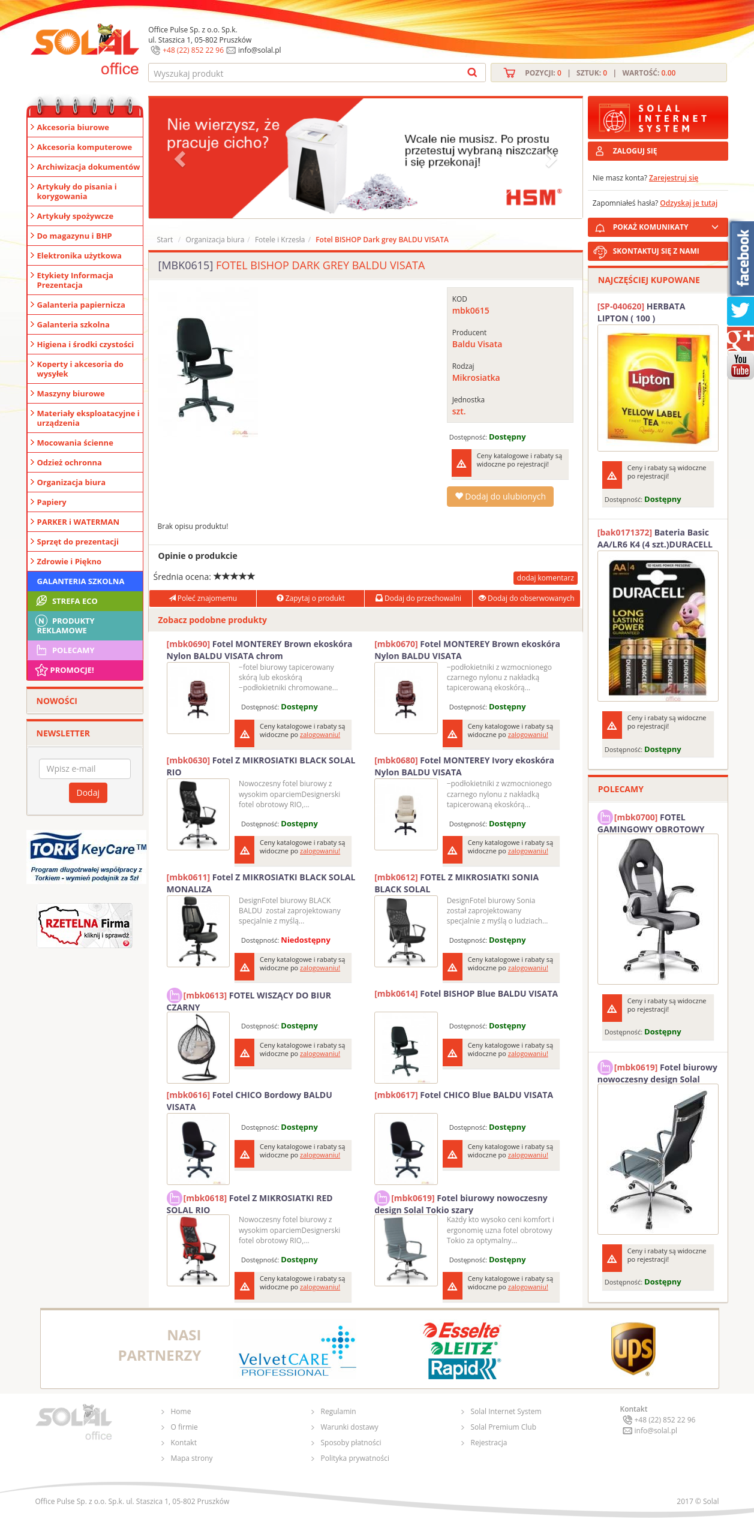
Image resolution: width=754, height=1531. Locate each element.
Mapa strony (192, 1458)
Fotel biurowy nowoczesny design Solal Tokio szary (461, 1202)
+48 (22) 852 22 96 (193, 50)
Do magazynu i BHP (74, 235)
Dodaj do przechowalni (418, 598)
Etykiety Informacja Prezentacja (75, 280)
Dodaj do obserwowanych (527, 598)
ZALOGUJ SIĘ (635, 151)
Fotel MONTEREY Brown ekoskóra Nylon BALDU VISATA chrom (260, 649)
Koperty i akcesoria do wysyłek (80, 369)
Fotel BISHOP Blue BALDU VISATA (466, 993)
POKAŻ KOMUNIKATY (668, 225)
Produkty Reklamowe (64, 624)
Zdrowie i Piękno (69, 561)
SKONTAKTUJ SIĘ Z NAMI (656, 251)
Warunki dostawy (349, 1427)
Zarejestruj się (673, 178)
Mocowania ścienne (75, 442)
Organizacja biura (71, 482)
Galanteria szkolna (73, 324)
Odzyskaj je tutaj (688, 203)
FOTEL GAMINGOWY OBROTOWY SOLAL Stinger (651, 822)
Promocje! (64, 670)
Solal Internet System (506, 1411)
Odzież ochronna (69, 462)
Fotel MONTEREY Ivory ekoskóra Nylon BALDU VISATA (464, 766)
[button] (181, 158)
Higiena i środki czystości (85, 344)
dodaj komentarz (545, 578)
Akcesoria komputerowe (85, 147)
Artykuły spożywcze (75, 215)
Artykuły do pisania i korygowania (77, 191)
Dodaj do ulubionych (500, 496)
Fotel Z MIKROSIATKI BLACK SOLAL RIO (261, 766)
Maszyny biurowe (71, 393)
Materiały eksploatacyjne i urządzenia (88, 418)
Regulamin (338, 1411)
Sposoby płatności (351, 1442)
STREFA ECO (66, 601)
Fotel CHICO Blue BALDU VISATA (463, 1094)
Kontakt (184, 1442)
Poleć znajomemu (203, 598)
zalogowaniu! (320, 734)
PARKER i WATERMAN (78, 521)
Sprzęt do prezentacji (78, 541)
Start (165, 239)
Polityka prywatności (355, 1458)
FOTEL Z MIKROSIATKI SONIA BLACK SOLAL (456, 883)
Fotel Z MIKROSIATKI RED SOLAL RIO (250, 1202)
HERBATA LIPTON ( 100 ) (641, 312)
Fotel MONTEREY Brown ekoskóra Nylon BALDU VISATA (467, 649)
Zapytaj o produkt (311, 598)
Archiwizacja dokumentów (88, 166)
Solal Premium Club (504, 1427)
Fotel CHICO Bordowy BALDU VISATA (249, 1100)
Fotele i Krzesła (280, 239)
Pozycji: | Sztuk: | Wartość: (600, 73)
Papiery (52, 502)
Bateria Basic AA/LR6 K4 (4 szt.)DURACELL (655, 538)
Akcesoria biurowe (73, 127)
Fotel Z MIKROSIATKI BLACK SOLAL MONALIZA (261, 883)
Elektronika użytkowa (79, 255)
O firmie (184, 1427)
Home (181, 1411)
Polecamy (64, 650)
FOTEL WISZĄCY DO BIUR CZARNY (249, 1000)
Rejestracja (489, 1442)
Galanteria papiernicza (81, 304)
